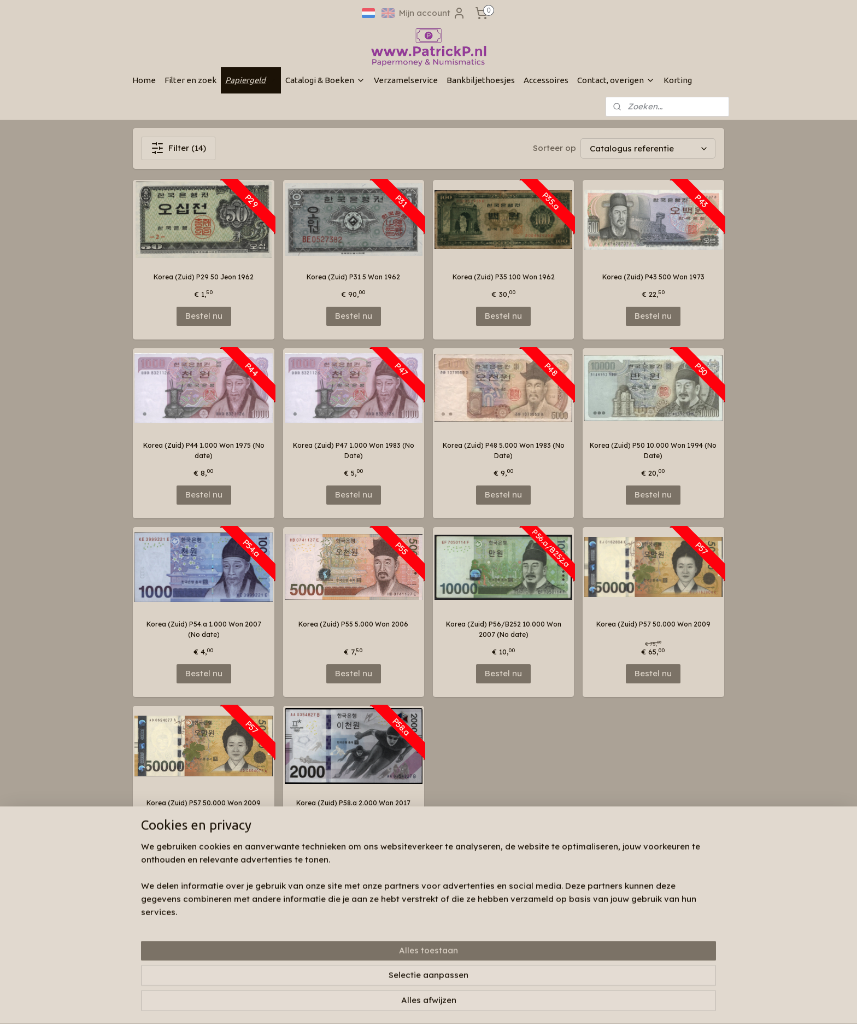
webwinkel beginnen (471, 1004)
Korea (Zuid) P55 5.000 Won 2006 (353, 624)
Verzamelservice (406, 80)
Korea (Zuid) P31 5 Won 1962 (353, 277)
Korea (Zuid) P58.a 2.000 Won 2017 (353, 803)
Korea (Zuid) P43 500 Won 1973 (653, 277)
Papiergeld (251, 80)
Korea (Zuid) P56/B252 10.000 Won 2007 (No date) (503, 629)
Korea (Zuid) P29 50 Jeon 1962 (204, 277)
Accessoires (546, 80)
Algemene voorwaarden (292, 959)
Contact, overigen (616, 80)
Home (144, 80)
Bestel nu (203, 316)
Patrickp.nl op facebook (420, 901)
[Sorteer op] (648, 148)
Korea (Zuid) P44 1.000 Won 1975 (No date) (204, 450)
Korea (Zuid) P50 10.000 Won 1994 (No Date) (653, 450)
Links (261, 948)
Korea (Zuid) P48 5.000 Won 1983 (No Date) (504, 450)
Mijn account (432, 13)
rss (430, 1004)
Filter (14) (178, 148)
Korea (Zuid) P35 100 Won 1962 (504, 277)
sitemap (408, 1004)
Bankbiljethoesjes (481, 80)
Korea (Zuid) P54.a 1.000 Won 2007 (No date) (203, 629)
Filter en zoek (190, 80)
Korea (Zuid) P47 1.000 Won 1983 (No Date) (353, 450)
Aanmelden (525, 942)
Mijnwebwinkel (567, 1004)
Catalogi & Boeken (325, 80)
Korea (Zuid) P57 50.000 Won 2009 (653, 624)
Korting (678, 80)
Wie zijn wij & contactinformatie (304, 916)
